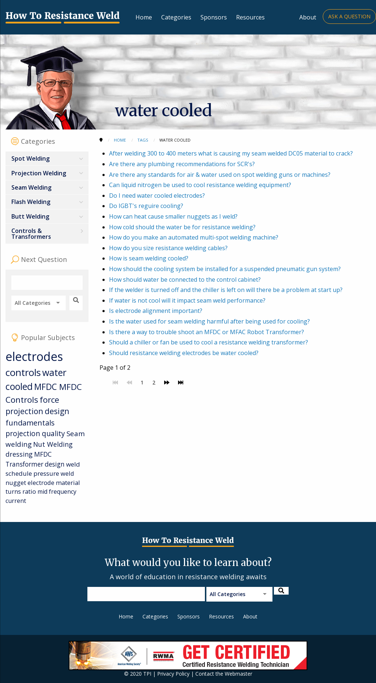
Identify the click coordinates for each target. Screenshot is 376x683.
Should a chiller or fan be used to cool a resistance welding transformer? (208, 342)
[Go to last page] (180, 382)
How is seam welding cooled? (148, 258)
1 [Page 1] (142, 382)
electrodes (34, 356)
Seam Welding (31, 187)
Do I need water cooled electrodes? (157, 195)
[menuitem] (47, 158)
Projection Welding (38, 173)
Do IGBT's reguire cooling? (146, 206)
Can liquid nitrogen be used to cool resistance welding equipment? (200, 185)
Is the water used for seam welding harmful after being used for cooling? (209, 321)
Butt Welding (30, 216)
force (49, 399)
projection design (37, 411)
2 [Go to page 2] (153, 382)
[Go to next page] (166, 382)
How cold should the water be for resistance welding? (182, 227)
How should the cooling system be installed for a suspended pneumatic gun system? (225, 269)
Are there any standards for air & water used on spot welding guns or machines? (219, 175)
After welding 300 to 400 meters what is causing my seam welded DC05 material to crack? (231, 153)
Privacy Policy (173, 673)
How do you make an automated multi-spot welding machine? (193, 237)
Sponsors (213, 17)
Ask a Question (349, 16)
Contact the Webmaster (223, 673)
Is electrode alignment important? (155, 311)
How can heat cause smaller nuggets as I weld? (173, 216)
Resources (250, 17)
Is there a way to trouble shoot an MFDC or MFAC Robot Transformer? (206, 332)
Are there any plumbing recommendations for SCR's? (182, 164)
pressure (46, 473)
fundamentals (30, 423)
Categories (176, 17)
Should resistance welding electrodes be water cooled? (183, 353)
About (307, 17)
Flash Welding (30, 202)
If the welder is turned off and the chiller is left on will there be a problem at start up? (226, 290)
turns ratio (21, 491)
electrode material (54, 482)
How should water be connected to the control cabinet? (185, 279)
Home (143, 17)
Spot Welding (30, 158)
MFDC (46, 386)
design (55, 464)
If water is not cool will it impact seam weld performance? (187, 300)
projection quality (35, 433)
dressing (19, 454)
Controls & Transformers (31, 234)
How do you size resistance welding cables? (168, 248)
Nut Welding (53, 444)
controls (23, 372)
